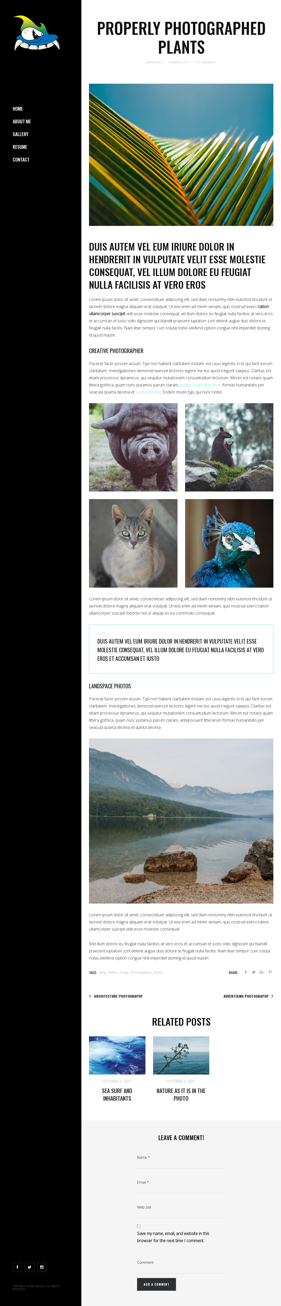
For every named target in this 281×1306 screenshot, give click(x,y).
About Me (22, 121)
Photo (158, 972)
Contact (21, 159)
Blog (102, 972)
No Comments (206, 62)
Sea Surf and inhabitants (117, 1094)
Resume (20, 146)
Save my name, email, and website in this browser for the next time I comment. (173, 1237)
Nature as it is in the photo (181, 1094)
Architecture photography (115, 996)
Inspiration (153, 62)
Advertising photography (248, 996)
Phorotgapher (141, 972)
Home (18, 108)
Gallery (20, 134)
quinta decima (148, 392)
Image (124, 972)
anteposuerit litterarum (200, 385)
